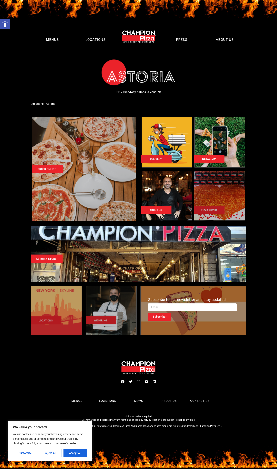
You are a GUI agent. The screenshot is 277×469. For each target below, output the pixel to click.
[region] (50, 441)
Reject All (50, 453)
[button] (5, 24)
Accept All (75, 453)
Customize (25, 453)
